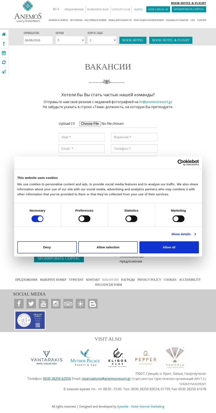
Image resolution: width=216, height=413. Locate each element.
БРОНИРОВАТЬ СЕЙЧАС (188, 9)
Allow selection (108, 247)
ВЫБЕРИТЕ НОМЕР (54, 279)
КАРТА (138, 9)
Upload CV (67, 123)
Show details (181, 234)
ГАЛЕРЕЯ (201, 20)
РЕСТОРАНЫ (76, 20)
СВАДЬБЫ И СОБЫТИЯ (177, 20)
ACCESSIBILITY (189, 279)
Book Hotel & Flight (188, 3)
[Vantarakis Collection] (46, 357)
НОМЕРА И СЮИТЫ (58, 20)
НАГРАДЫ (128, 279)
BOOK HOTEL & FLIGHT (170, 40)
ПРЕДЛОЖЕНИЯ (73, 9)
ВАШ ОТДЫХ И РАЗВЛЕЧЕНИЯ (149, 20)
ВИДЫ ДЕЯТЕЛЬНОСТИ (120, 20)
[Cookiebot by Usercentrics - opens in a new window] (180, 162)
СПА (193, 20)
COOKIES (169, 279)
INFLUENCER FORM (108, 284)
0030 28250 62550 (57, 378)
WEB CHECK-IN (158, 9)
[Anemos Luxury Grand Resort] (4, 34)
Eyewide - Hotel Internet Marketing (140, 406)
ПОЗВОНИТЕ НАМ (97, 9)
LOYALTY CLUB (120, 9)
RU (56, 9)
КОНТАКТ (93, 279)
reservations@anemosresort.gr (106, 378)
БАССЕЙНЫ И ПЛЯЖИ (95, 20)
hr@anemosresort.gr (155, 102)
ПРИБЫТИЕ (31, 33)
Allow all (169, 247)
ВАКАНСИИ (110, 279)
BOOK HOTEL (133, 40)
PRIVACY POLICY (149, 279)
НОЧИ (60, 33)
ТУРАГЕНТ (76, 279)
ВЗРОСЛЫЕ (95, 33)
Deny (47, 247)
